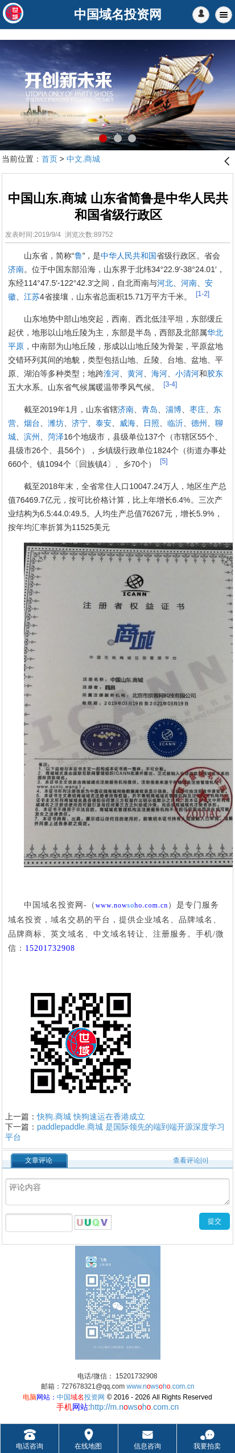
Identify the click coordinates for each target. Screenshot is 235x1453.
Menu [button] (223, 14)
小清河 (187, 373)
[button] (200, 14)
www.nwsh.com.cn (161, 1386)
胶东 (215, 373)
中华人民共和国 (128, 255)
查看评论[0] (190, 1160)
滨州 (32, 436)
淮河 (111, 373)
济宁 (80, 423)
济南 (16, 269)
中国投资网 (81, 1397)
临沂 (175, 423)
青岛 (150, 409)
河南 (189, 283)
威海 (127, 423)
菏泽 (56, 436)
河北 (165, 283)
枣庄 (197, 409)
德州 (199, 423)
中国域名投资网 (54, 905)
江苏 (32, 296)
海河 (159, 373)
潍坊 (56, 423)
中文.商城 (84, 158)
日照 (151, 423)
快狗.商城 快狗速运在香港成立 (91, 1116)
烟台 (32, 423)
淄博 (174, 409)
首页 (49, 158)
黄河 (135, 373)
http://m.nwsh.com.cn (134, 1406)
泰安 (104, 423)
